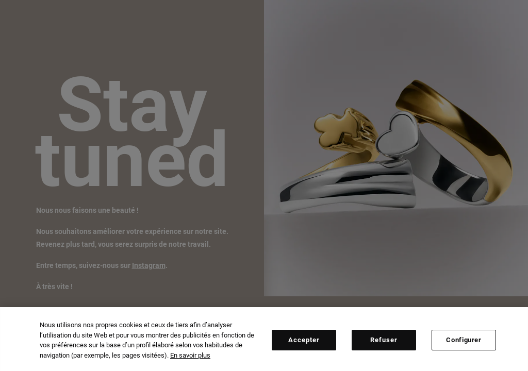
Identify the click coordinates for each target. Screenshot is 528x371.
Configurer (464, 342)
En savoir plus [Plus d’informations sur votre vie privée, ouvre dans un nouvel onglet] (190, 357)
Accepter (304, 342)
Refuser (384, 342)
